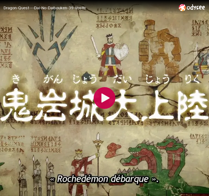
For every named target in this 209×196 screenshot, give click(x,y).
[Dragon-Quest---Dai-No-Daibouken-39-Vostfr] (89, 8)
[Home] (192, 7)
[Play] (104, 98)
